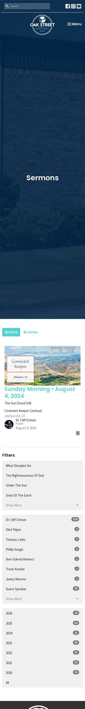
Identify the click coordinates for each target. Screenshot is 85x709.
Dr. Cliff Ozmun (42, 519)
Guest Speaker (42, 588)
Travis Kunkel (42, 568)
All (7, 682)
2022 (42, 652)
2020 (42, 672)
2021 (42, 662)
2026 (42, 613)
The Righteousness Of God (25, 475)
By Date (11, 332)
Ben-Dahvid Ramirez (42, 559)
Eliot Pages (42, 529)
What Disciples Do (18, 466)
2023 (42, 642)
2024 (42, 633)
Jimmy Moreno (42, 579)
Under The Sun (16, 485)
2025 (42, 623)
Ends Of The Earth (19, 495)
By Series (31, 332)
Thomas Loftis (42, 539)
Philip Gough (42, 549)
